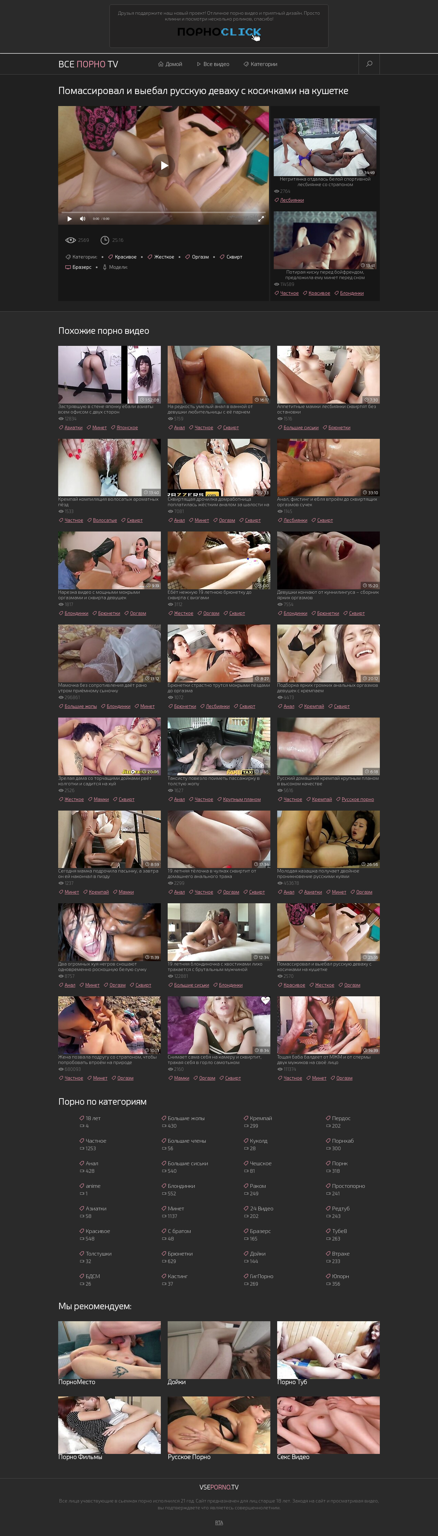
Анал (176, 427)
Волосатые (102, 520)
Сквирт (230, 257)
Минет (96, 427)
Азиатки (70, 427)
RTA (219, 1522)
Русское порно (354, 799)
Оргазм (196, 257)
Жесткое (160, 257)
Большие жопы (77, 706)
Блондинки (349, 293)
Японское (124, 427)
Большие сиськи (298, 427)
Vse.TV (219, 1487)
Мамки (98, 799)
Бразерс (78, 267)
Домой (170, 64)
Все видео (212, 64)
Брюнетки (336, 427)
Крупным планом (239, 799)
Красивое (122, 257)
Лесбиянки (289, 200)
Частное (286, 293)
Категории (260, 64)
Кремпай (311, 706)
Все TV (88, 63)
